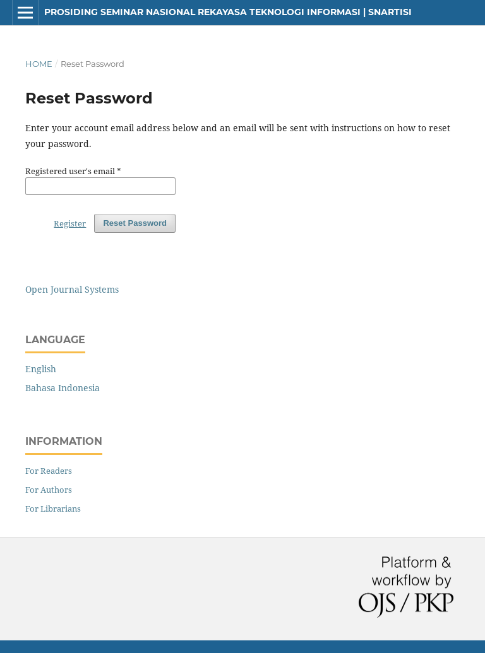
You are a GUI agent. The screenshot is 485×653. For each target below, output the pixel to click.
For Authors (48, 489)
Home (38, 64)
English (40, 369)
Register (70, 223)
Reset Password (135, 223)
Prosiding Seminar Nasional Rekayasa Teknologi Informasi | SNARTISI (228, 12)
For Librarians (53, 508)
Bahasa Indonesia (62, 388)
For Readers (48, 470)
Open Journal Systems (72, 289)
